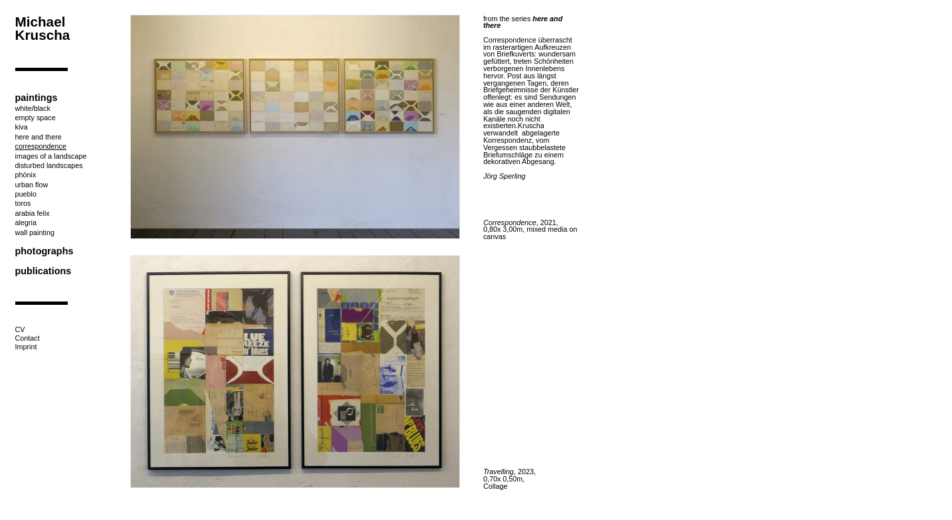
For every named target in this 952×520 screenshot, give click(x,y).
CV (20, 329)
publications (43, 271)
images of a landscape (51, 156)
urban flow (31, 185)
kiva (21, 127)
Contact (27, 338)
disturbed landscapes (49, 165)
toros (23, 203)
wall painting (34, 232)
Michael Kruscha (42, 28)
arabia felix (32, 213)
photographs (44, 251)
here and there (38, 137)
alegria (26, 222)
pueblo (26, 194)
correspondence (40, 146)
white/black (32, 108)
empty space (35, 118)
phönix (26, 175)
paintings (36, 97)
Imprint (26, 347)
